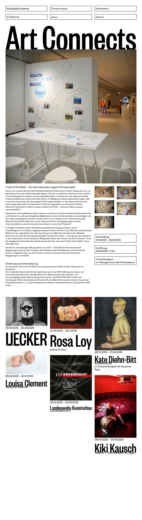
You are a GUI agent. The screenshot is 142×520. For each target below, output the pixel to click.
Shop (54, 17)
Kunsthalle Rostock (18, 9)
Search (100, 17)
